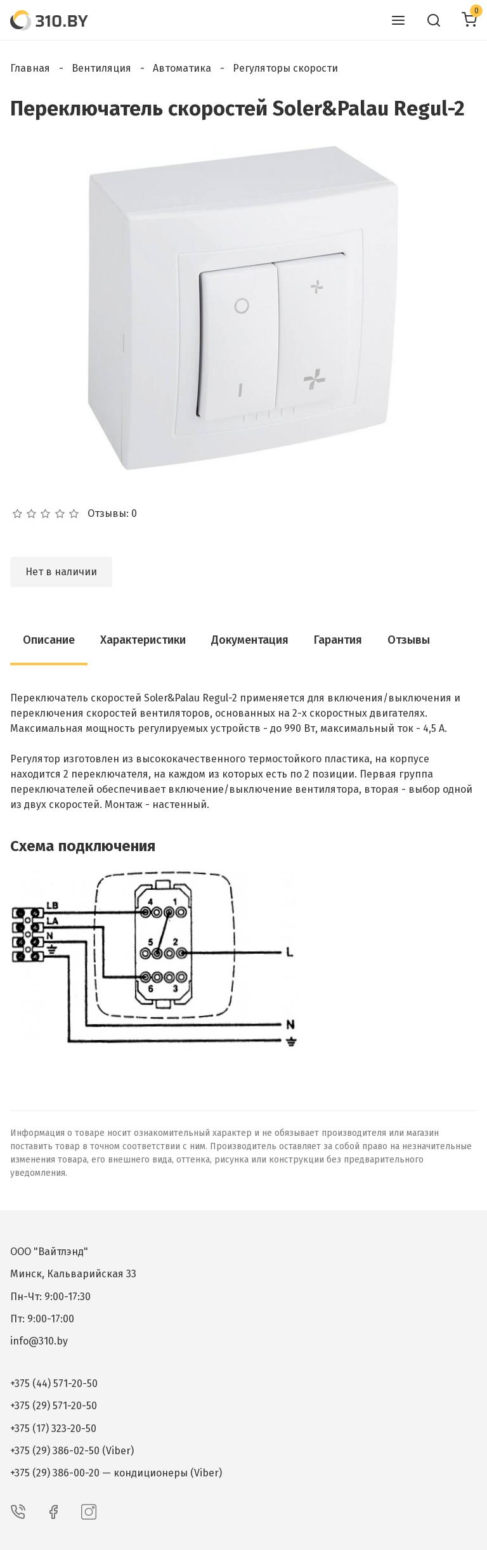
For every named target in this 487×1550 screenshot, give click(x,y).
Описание (49, 640)
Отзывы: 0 (112, 514)
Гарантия (338, 640)
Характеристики (143, 640)
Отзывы (408, 640)
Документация (250, 640)
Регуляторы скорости (285, 68)
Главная (30, 68)
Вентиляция (101, 68)
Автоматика (182, 68)
